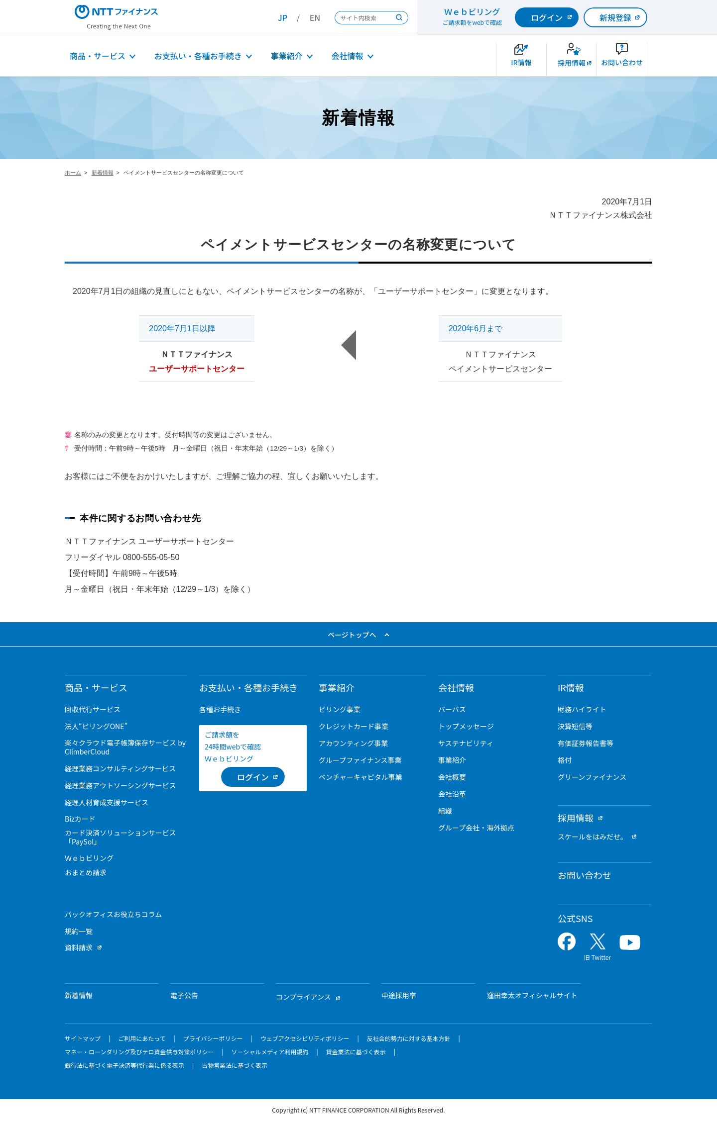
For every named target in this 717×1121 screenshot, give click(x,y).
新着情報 (103, 173)
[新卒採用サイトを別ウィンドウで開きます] (572, 59)
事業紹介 (287, 56)
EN (315, 17)
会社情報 (347, 56)
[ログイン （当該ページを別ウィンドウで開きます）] (253, 777)
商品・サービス (97, 56)
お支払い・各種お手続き (198, 56)
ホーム (73, 173)
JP (282, 17)
